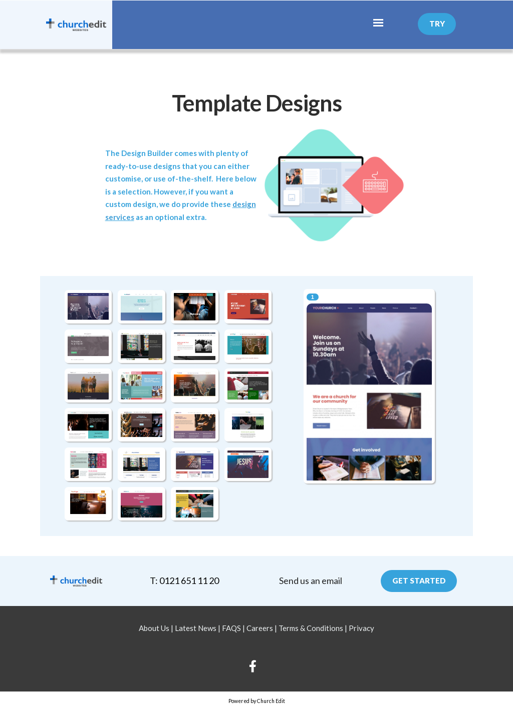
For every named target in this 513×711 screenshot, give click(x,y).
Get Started (419, 580)
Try (437, 23)
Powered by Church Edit (256, 701)
